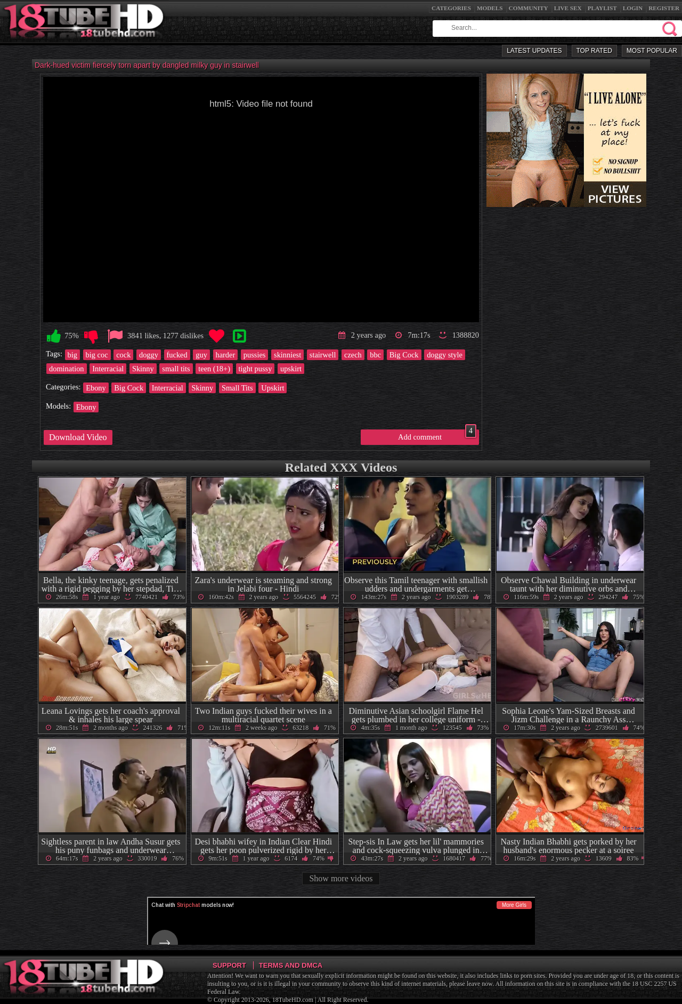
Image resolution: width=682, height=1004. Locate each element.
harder (226, 354)
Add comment (437, 435)
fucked (177, 354)
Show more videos (340, 878)
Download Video (78, 437)
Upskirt (272, 388)
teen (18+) (214, 368)
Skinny (143, 368)
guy (201, 354)
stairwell (323, 354)
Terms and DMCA (290, 965)
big (72, 354)
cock (123, 354)
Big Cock (404, 354)
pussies (254, 354)
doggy (148, 354)
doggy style (444, 354)
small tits (176, 368)
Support (229, 965)
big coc (97, 354)
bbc (375, 354)
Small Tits (237, 388)
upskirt (291, 368)
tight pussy (255, 368)
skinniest (287, 354)
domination (66, 368)
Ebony (96, 388)
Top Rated (594, 50)
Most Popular (652, 50)
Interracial (108, 368)
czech (353, 354)
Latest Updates (534, 50)
